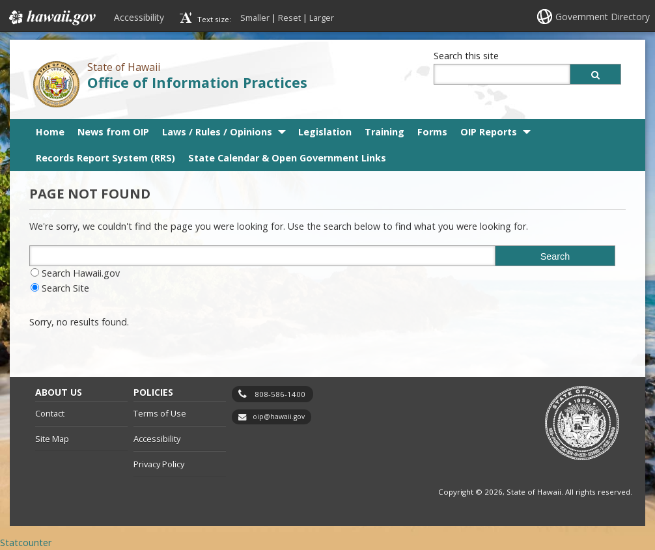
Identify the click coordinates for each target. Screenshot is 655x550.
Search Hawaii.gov (81, 273)
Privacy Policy (158, 464)
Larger (321, 17)
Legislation (325, 132)
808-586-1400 (280, 394)
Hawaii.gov (51, 17)
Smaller (255, 17)
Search (555, 256)
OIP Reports (488, 132)
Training (384, 132)
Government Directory (602, 16)
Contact (49, 413)
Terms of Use (159, 413)
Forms (432, 132)
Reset (289, 17)
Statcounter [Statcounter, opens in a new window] (25, 542)
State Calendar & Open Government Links (287, 158)
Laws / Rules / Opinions (217, 132)
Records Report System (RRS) (105, 158)
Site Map (52, 439)
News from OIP (113, 132)
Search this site (466, 55)
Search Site (65, 288)
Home (50, 132)
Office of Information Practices (197, 82)
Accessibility (139, 17)
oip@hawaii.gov (279, 416)
